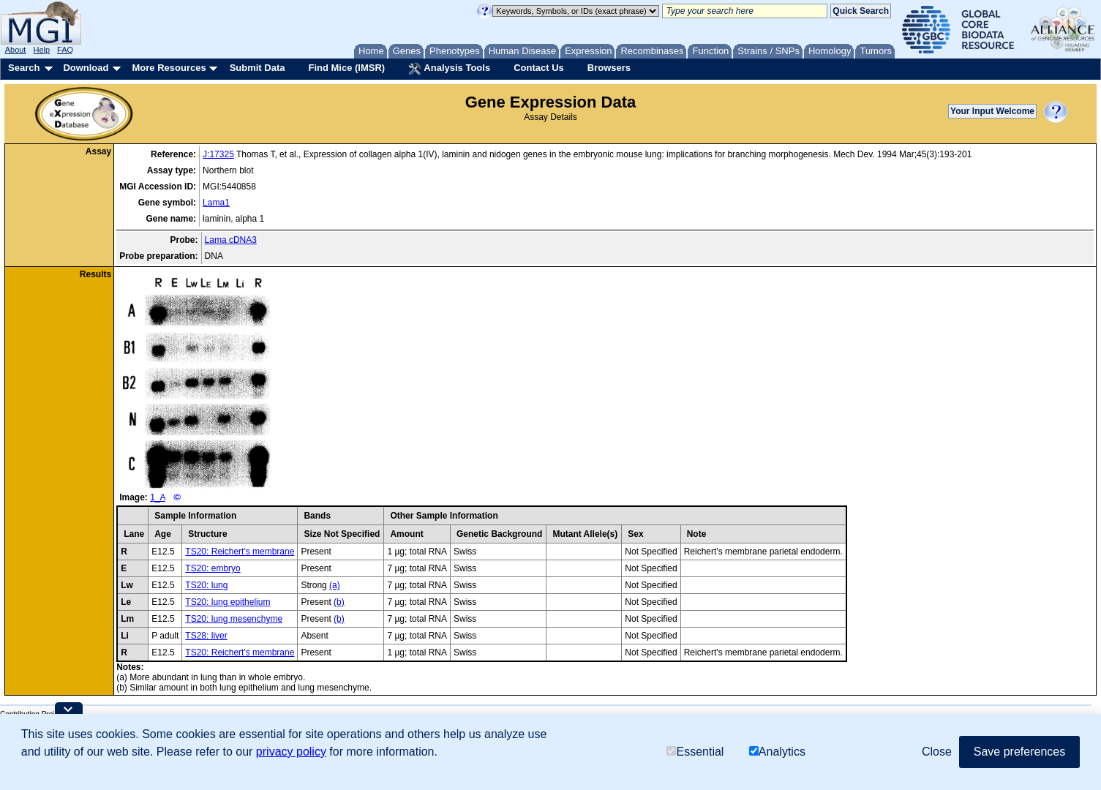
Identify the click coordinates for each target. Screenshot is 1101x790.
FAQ (65, 49)
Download (85, 67)
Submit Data (257, 67)
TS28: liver (206, 636)
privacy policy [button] (291, 751)
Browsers (609, 67)
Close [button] (937, 751)
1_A (157, 497)
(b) (339, 602)
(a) (334, 585)
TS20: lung (206, 585)
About (15, 49)
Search (24, 67)
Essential (695, 751)
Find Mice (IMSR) (346, 67)
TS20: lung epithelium (227, 602)
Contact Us (539, 67)
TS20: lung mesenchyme (233, 619)
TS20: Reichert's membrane (239, 551)
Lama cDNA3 (231, 240)
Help (41, 49)
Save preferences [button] (1019, 751)
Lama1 (216, 203)
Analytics (777, 751)
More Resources (169, 67)
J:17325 (218, 154)
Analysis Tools (449, 68)
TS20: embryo (212, 568)
